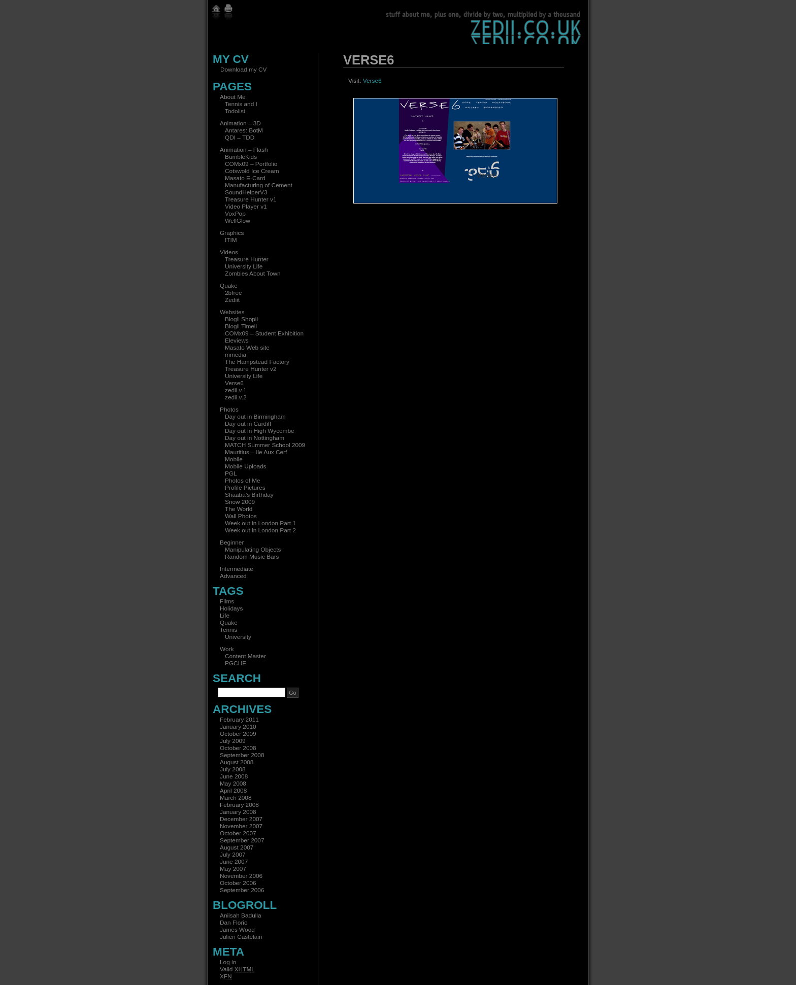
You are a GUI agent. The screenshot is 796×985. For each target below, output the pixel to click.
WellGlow (237, 220)
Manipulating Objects (253, 549)
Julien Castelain (241, 936)
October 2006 (238, 883)
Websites (232, 312)
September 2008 (242, 755)
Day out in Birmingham (255, 416)
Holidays (231, 608)
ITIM (231, 240)
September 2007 (242, 840)
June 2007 (234, 861)
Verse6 (234, 383)
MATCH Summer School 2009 (265, 445)
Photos (229, 409)
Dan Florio (234, 922)
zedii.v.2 (236, 397)
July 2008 (233, 769)
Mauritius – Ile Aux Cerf (256, 452)
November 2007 (241, 826)
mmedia (235, 354)
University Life (243, 266)
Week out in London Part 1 (260, 523)
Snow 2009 (240, 501)
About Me (233, 96)
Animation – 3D (240, 123)
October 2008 (238, 748)
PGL (231, 473)
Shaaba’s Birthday (249, 494)
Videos (229, 252)
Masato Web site (247, 347)
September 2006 (242, 890)
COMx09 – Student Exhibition (264, 333)
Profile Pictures (245, 487)
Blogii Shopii (241, 319)
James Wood (237, 929)
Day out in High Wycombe (259, 430)
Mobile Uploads (246, 466)
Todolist (235, 111)
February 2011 (239, 719)
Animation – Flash (244, 149)
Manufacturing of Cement (258, 185)
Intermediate (236, 568)
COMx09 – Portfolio (251, 163)
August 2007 (236, 847)
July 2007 (233, 854)
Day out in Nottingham (254, 437)
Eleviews (237, 340)
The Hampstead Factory (257, 361)
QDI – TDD (239, 137)
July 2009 (233, 740)
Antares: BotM (244, 130)
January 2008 (238, 812)
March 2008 (235, 797)
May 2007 (233, 868)
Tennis (228, 629)
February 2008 (239, 804)
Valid (237, 969)
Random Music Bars (252, 556)
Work (227, 649)
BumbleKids (241, 156)
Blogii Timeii (241, 326)
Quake (229, 285)
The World (238, 509)
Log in (228, 962)
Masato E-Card (245, 178)
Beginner (232, 542)
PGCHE (235, 663)
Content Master (245, 656)
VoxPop (235, 213)
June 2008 (234, 776)
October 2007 (238, 833)
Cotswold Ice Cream (252, 171)
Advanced (233, 576)
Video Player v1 (246, 206)
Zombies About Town (253, 273)
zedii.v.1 (236, 390)
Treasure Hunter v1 (250, 199)
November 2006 (241, 875)
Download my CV (243, 69)
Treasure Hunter (247, 259)
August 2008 (236, 762)
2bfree (233, 292)
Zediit (232, 299)
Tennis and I (241, 104)
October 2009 (238, 733)
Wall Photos (241, 516)
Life (224, 615)
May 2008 (233, 783)
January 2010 (238, 726)
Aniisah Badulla (240, 915)
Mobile (234, 459)
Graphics (232, 232)
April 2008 (233, 790)
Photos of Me (242, 480)
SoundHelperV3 (246, 192)
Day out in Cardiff (248, 423)
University (238, 636)
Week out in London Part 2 (260, 530)
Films (227, 601)
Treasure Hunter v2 (250, 368)
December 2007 (241, 819)
